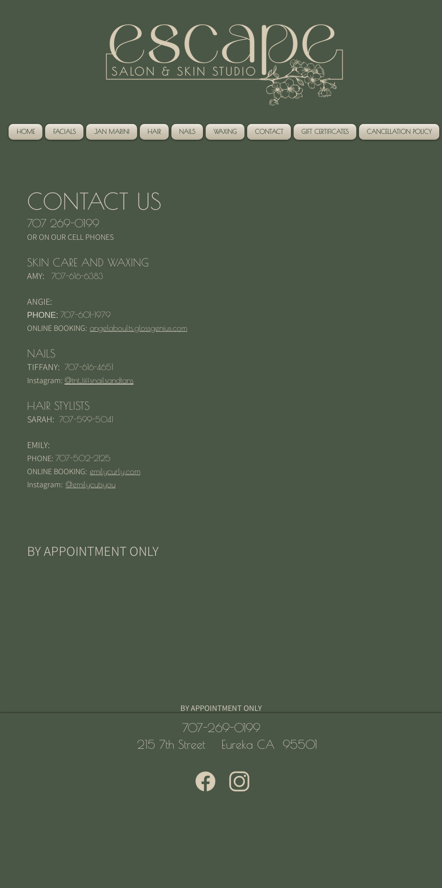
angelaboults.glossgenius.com (138, 328)
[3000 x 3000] (205, 781)
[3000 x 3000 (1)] (239, 781)
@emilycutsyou (90, 484)
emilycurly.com (115, 471)
